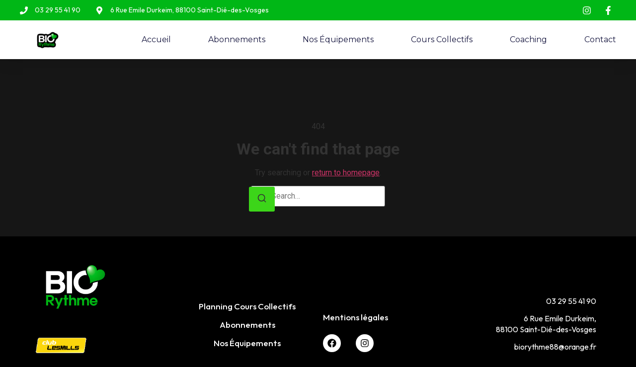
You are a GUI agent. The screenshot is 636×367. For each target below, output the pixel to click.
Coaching (528, 39)
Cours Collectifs (442, 39)
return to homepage (346, 172)
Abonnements (236, 39)
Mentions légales (355, 317)
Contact (600, 39)
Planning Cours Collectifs (247, 306)
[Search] (262, 199)
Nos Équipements (338, 39)
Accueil (156, 39)
